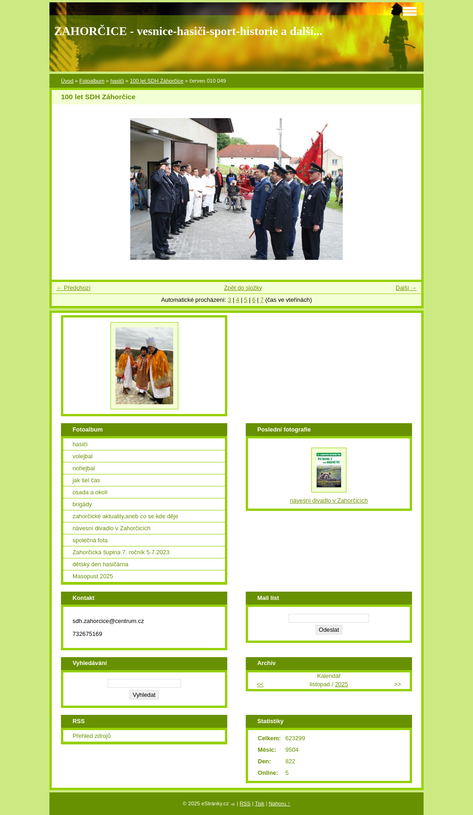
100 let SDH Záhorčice (156, 81)
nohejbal (84, 468)
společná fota (90, 540)
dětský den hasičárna (100, 564)
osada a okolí (90, 492)
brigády (82, 504)
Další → (406, 287)
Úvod (67, 81)
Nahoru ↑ (280, 803)
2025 (341, 684)
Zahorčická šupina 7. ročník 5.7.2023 (121, 552)
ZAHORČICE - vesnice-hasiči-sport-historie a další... (188, 31)
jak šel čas (86, 480)
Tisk (260, 803)
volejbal (82, 456)
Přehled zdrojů (92, 735)
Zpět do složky (243, 287)
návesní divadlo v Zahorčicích (112, 528)
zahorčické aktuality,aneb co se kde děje (125, 516)
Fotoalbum (91, 81)
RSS (245, 803)
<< (260, 684)
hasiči (117, 81)
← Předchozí (73, 287)
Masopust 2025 (93, 576)
